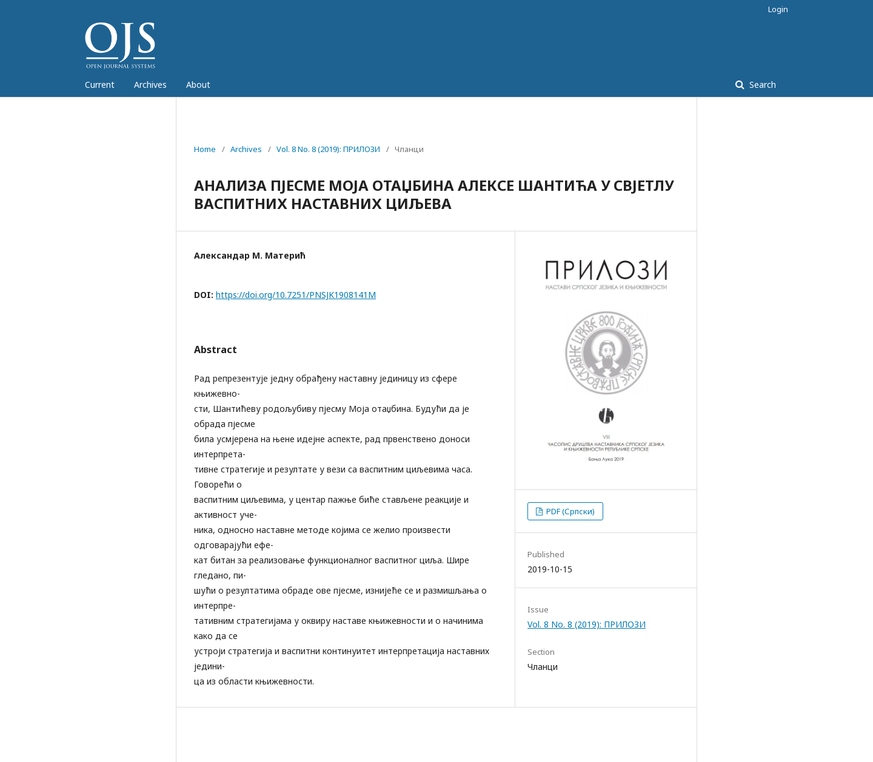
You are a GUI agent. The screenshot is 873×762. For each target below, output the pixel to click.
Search (761, 84)
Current (100, 84)
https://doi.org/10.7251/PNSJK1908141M (296, 294)
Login (778, 9)
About (198, 84)
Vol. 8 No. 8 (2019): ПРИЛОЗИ (328, 149)
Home (205, 149)
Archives (150, 84)
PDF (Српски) (569, 511)
